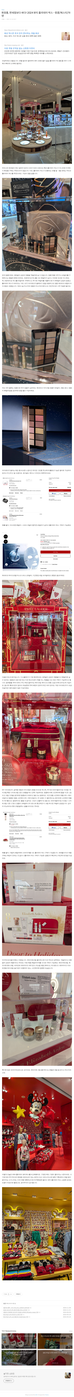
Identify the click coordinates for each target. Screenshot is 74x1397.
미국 (3, 10)
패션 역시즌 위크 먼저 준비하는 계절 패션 (21, 33)
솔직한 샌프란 (9, 1374)
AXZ (36, 1395)
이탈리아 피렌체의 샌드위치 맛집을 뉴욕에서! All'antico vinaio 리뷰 (20, 1312)
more (70, 1331)
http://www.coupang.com (12, 45)
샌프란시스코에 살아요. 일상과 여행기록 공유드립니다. (20, 1376)
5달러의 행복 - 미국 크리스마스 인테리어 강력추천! (16, 1307)
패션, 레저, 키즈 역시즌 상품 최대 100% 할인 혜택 (22, 36)
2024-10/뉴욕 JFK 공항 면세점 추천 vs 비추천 (15, 1310)
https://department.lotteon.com (14, 30)
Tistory (47, 1395)
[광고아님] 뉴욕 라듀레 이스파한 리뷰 (12, 1314)
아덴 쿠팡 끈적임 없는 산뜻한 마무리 (19, 48)
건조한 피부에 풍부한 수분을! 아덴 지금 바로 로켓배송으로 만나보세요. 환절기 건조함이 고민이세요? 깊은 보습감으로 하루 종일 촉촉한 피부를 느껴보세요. (36, 52)
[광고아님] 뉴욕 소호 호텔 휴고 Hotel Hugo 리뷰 (15, 1317)
